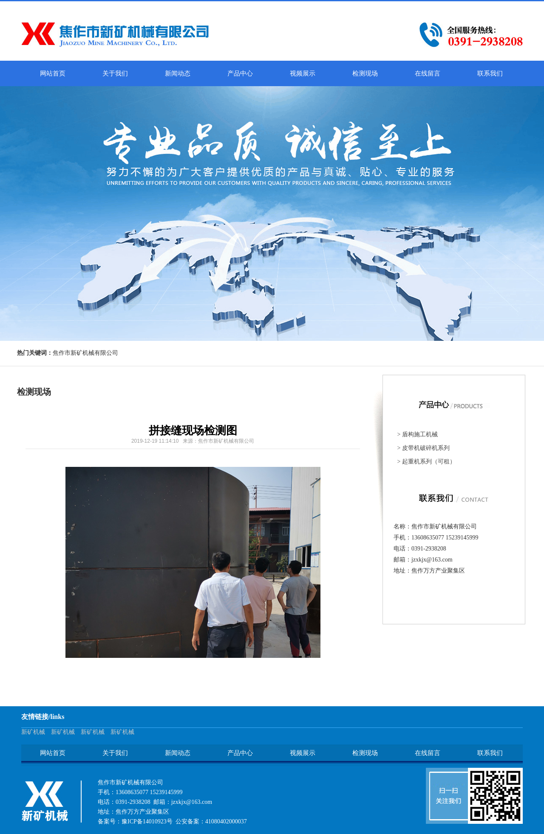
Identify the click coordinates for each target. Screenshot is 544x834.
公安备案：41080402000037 (211, 821)
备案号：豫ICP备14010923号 (135, 821)
